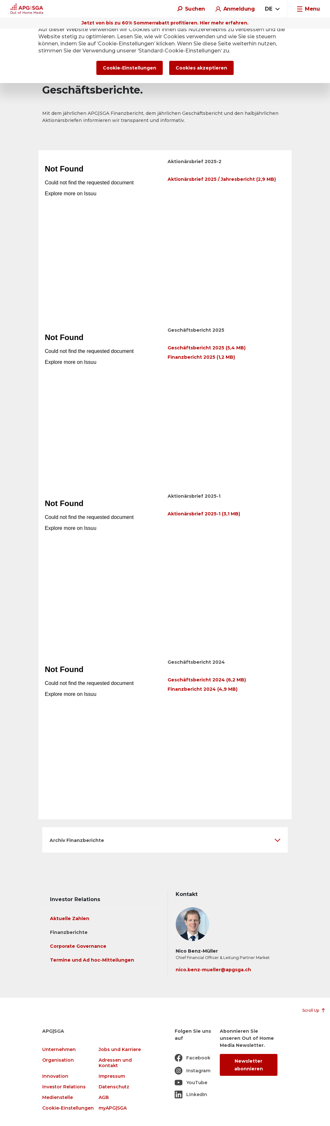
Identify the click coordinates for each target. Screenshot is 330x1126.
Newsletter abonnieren (248, 1065)
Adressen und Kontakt (115, 1062)
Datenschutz (114, 1087)
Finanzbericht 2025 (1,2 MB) (201, 357)
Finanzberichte (69, 932)
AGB (104, 1097)
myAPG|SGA (113, 1108)
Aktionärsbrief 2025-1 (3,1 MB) (204, 514)
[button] (165, 840)
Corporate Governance (78, 946)
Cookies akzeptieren (201, 68)
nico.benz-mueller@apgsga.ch (213, 970)
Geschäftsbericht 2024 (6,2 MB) (207, 680)
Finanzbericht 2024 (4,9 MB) (203, 689)
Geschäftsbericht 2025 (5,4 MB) (207, 348)
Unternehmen (59, 1049)
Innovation (55, 1076)
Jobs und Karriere (120, 1049)
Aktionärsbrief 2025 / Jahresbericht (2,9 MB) (222, 179)
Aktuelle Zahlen (69, 918)
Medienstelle (57, 1097)
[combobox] (272, 9)
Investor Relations (64, 1087)
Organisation (58, 1060)
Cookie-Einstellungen (68, 1108)
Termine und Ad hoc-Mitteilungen (92, 960)
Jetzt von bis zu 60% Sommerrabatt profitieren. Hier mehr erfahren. (165, 23)
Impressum (112, 1076)
